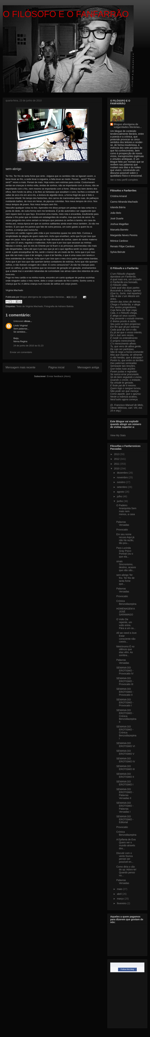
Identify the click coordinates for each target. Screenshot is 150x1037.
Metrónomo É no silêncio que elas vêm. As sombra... (125, 651)
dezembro (122, 472)
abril (119, 894)
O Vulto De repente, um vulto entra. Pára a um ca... (126, 623)
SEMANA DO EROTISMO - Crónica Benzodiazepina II (126, 716)
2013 (117, 454)
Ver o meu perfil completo (124, 179)
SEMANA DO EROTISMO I (124, 783)
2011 (117, 463)
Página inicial (56, 367)
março (120, 898)
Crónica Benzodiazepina (126, 602)
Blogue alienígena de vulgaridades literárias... (128, 125)
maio (120, 889)
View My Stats (118, 435)
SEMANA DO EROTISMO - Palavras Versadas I (124, 807)
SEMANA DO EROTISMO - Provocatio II (124, 691)
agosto (121, 491)
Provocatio (122, 529)
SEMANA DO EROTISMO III (125, 768)
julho (120, 496)
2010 (117, 468)
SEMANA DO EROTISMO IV (125, 760)
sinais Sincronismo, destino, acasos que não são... (126, 565)
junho (120, 501)
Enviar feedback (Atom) (59, 376)
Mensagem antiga (88, 367)
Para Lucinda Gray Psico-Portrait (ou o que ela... (124, 552)
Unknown (18, 321)
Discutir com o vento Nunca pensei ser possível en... (124, 857)
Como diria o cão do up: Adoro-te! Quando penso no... (126, 871)
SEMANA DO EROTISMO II (125, 775)
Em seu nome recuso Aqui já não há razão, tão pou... (125, 538)
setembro (122, 487)
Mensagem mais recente (20, 367)
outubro (121, 482)
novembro (122, 477)
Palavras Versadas (122, 523)
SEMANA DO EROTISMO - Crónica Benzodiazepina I (126, 732)
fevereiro (122, 903)
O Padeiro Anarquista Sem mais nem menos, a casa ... (126, 511)
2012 (117, 459)
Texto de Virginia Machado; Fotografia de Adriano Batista (44, 306)
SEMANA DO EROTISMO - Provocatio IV (124, 670)
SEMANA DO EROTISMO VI (125, 745)
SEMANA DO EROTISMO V (125, 752)
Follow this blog (127, 969)
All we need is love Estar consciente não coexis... (126, 637)
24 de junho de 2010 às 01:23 (28, 345)
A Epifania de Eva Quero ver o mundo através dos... (126, 844)
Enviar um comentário (21, 352)
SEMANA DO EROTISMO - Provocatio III (124, 681)
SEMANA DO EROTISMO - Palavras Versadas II (124, 793)
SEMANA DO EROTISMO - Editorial (124, 819)
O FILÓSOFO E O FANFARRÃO (66, 14)
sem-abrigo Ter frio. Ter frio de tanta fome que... (125, 579)
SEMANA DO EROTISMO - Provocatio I (124, 702)
